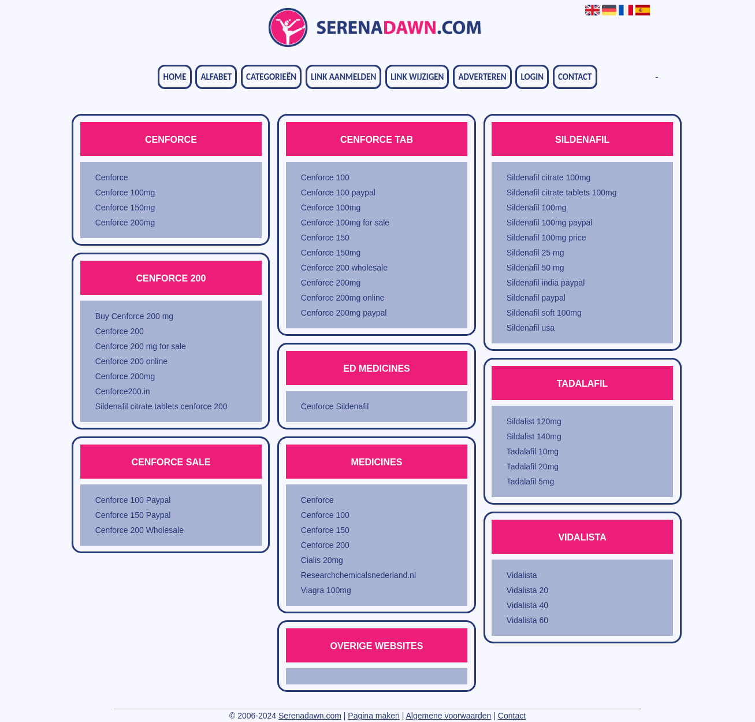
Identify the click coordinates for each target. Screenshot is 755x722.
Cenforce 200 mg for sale (140, 346)
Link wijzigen (417, 77)
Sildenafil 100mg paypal (550, 222)
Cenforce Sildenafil (335, 406)
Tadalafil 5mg (531, 481)
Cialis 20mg (322, 560)
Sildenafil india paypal (546, 282)
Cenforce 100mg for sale (345, 222)
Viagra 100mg (326, 590)
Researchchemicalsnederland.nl (358, 575)
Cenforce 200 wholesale (344, 267)
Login (532, 77)
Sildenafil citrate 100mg (549, 177)
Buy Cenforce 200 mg (134, 316)
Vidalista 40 (527, 605)
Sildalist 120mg (534, 421)
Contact (575, 77)
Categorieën (271, 77)
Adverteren (482, 77)
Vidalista (522, 575)
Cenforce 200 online (131, 361)
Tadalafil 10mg (533, 451)
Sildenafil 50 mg (535, 267)
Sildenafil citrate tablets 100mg (562, 192)
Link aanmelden (343, 77)
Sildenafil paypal (536, 297)
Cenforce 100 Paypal (133, 500)
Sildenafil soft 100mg (544, 312)
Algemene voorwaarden (449, 715)
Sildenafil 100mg (537, 207)
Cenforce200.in (122, 391)
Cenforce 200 (119, 331)
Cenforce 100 (325, 177)
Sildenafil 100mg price (546, 237)
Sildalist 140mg (534, 436)
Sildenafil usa (531, 327)
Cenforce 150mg (125, 207)
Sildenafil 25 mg (535, 252)
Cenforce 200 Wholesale (139, 530)
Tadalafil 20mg (533, 466)
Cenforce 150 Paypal (133, 515)
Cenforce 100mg (125, 192)
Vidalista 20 (527, 590)
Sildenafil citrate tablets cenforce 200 (161, 406)
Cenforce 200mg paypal (344, 312)
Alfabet (216, 77)
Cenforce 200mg (125, 222)
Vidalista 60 (527, 620)
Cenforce (111, 177)
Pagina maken (374, 715)
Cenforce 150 (325, 237)
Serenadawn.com (309, 715)
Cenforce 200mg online (343, 297)
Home (174, 77)
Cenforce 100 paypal (338, 192)
